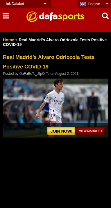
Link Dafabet (14, 4)
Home (8, 40)
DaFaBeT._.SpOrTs (34, 74)
